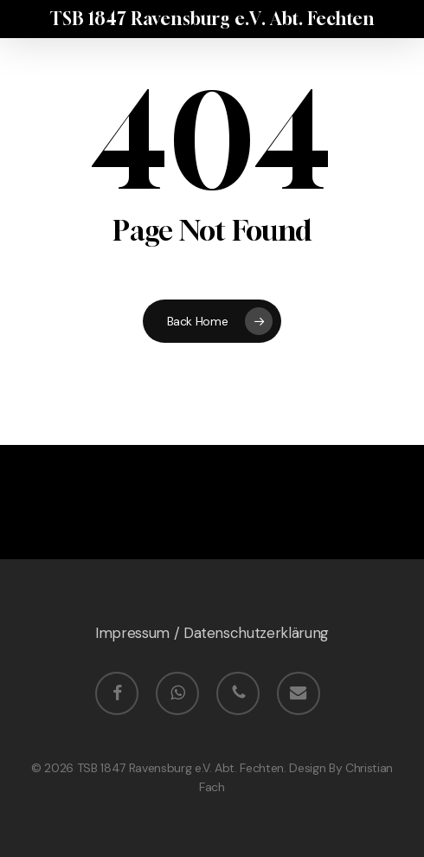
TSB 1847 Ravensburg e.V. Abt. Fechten (212, 18)
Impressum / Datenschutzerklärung (212, 632)
